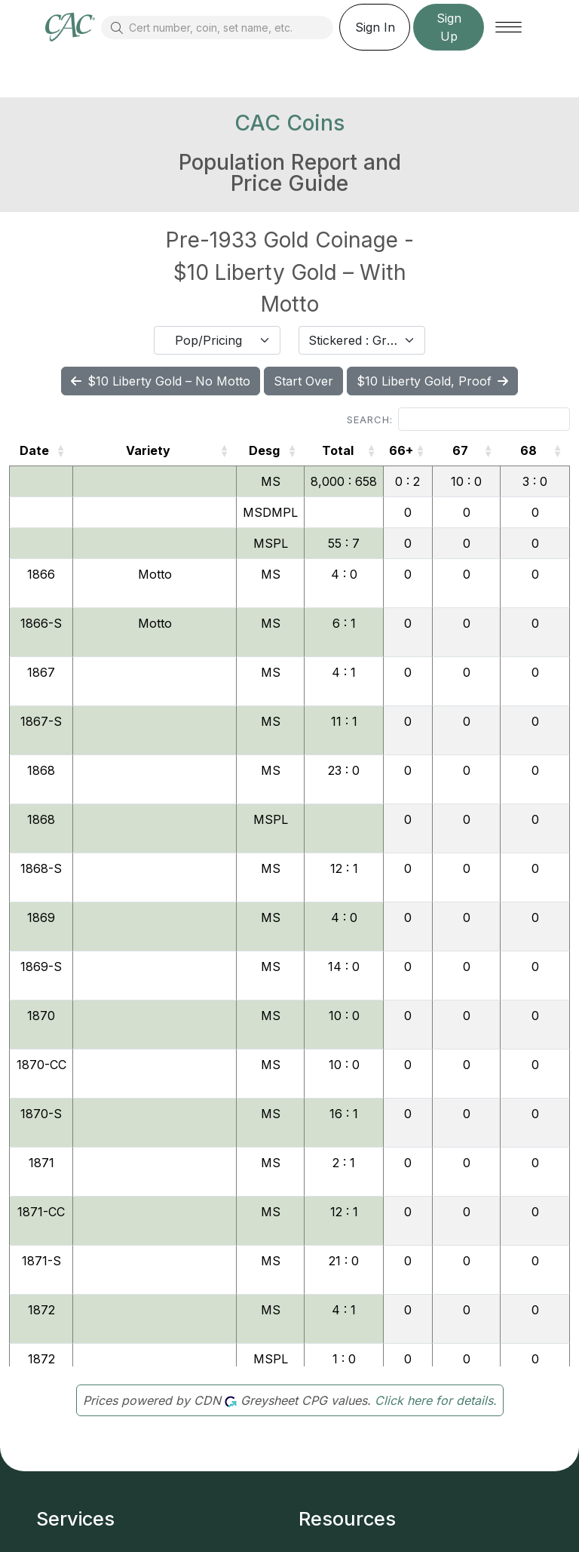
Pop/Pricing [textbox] (208, 340)
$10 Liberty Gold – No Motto (160, 381)
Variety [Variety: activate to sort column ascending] (148, 450)
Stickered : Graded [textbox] (352, 340)
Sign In (375, 27)
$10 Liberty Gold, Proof (432, 381)
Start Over (303, 381)
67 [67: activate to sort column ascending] (460, 450)
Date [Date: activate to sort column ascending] (34, 450)
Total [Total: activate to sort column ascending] (338, 450)
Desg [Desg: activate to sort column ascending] (264, 450)
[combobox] (217, 340)
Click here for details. (436, 1400)
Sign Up (449, 27)
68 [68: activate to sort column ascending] (528, 450)
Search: (458, 419)
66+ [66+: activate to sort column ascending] (401, 450)
